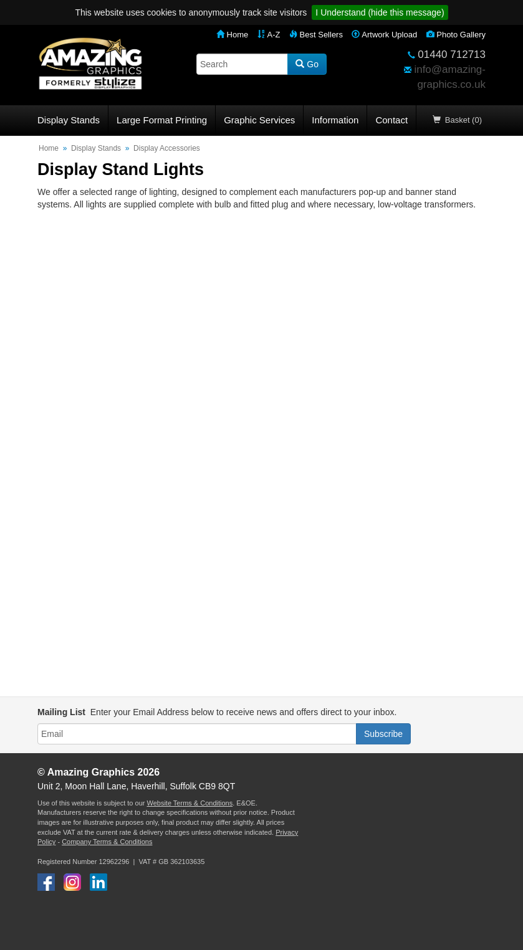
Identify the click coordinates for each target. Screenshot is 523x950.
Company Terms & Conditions (107, 841)
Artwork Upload (384, 34)
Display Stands (68, 120)
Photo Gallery (456, 34)
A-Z (269, 34)
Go (307, 64)
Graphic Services (259, 120)
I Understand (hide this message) (379, 12)
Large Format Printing (162, 120)
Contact (391, 120)
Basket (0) (457, 120)
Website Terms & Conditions (189, 803)
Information (335, 120)
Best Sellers (316, 34)
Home (232, 34)
